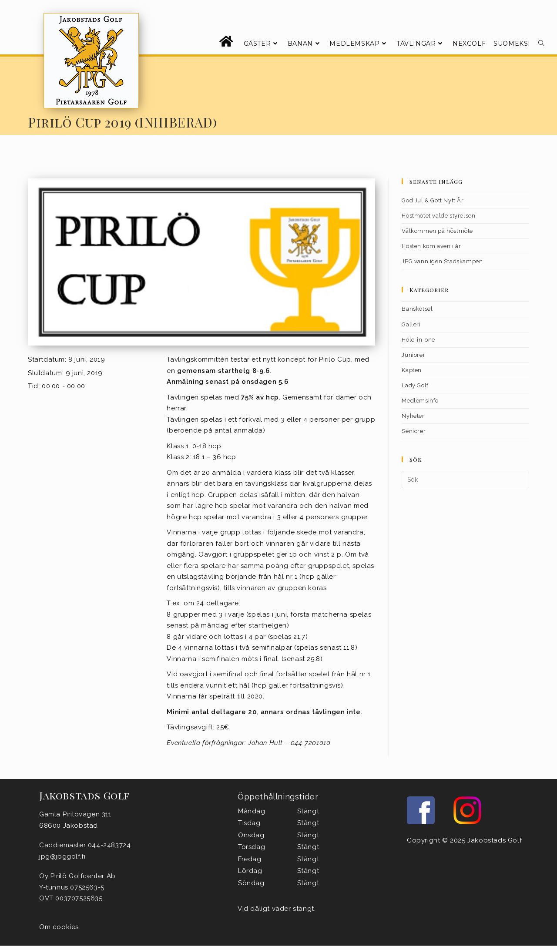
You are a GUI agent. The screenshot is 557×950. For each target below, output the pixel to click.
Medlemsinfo (420, 400)
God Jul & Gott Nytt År (432, 200)
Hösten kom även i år (431, 246)
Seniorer (414, 431)
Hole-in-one (418, 339)
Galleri (411, 324)
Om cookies (59, 927)
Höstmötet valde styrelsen (438, 215)
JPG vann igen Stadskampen (442, 261)
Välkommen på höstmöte (437, 231)
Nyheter (413, 416)
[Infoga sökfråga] (465, 479)
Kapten (412, 370)
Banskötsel (417, 308)
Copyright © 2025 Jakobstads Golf (464, 840)
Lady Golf (415, 385)
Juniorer (413, 355)
